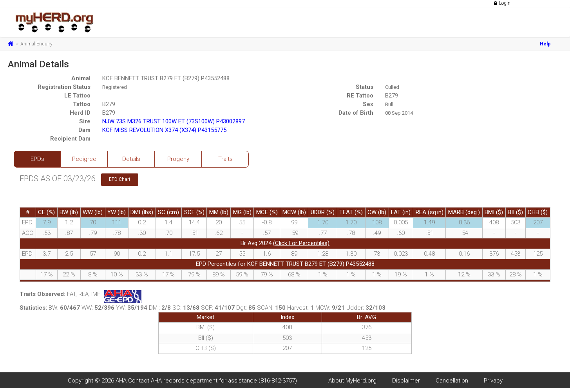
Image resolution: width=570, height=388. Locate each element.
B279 (391, 95)
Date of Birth (355, 112)
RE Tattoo (360, 95)
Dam (84, 130)
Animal (80, 78)
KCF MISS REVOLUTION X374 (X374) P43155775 (164, 130)
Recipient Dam (70, 138)
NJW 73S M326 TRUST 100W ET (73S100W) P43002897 (173, 121)
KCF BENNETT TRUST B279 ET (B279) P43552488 (166, 78)
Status (364, 86)
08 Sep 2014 (399, 113)
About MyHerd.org (352, 380)
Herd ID (80, 112)
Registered (114, 87)
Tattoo (81, 104)
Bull (389, 104)
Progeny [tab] (178, 158)
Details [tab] (131, 158)
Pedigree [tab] (84, 158)
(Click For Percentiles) (301, 243)
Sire (84, 121)
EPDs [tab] (37, 158)
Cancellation (452, 380)
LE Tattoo (77, 95)
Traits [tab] (225, 158)
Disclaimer (406, 380)
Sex (368, 104)
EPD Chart (119, 179)
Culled (392, 87)
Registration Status (64, 86)
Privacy (493, 380)
